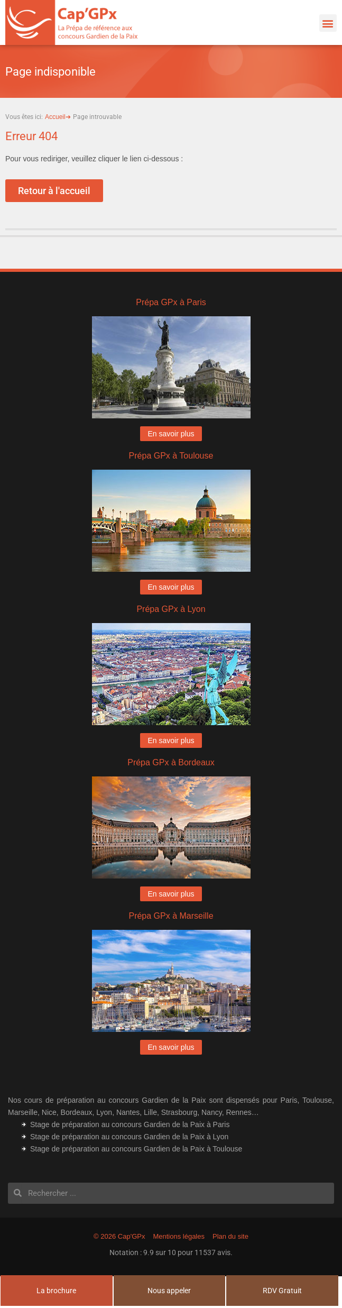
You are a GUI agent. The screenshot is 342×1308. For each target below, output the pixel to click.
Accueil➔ (58, 117)
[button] (328, 23)
